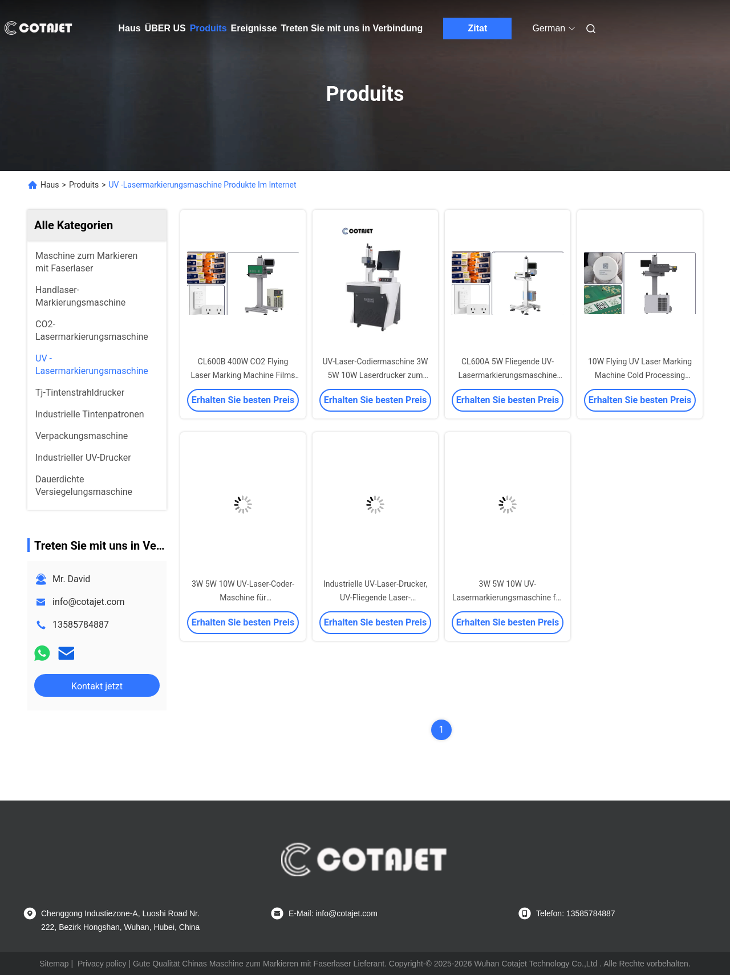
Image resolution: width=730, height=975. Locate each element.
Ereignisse (254, 28)
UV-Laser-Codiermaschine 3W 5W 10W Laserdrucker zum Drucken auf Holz (375, 375)
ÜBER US (165, 28)
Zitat (478, 28)
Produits (208, 28)
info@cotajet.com (88, 601)
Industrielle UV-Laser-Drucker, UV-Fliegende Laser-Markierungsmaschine (375, 597)
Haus (130, 28)
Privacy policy (102, 963)
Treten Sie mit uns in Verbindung (352, 28)
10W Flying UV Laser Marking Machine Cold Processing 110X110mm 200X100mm (640, 375)
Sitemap (53, 963)
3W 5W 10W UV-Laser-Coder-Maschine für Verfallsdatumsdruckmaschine (243, 597)
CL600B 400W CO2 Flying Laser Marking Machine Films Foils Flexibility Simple (242, 375)
